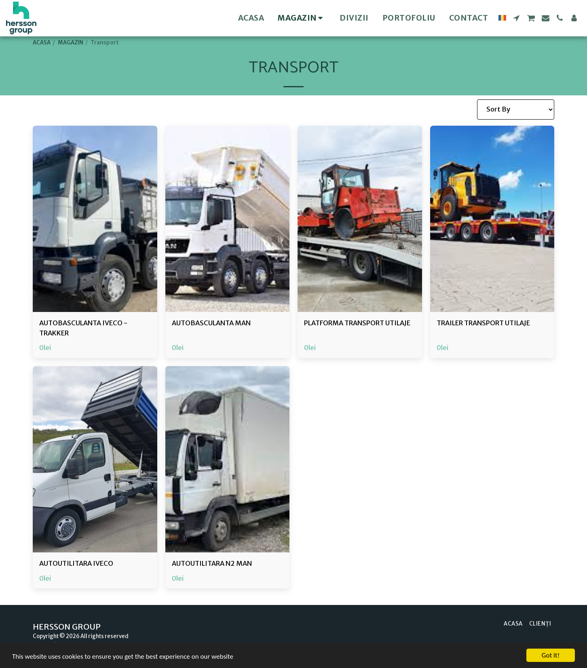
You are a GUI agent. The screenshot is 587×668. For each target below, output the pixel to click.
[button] (516, 18)
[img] (95, 219)
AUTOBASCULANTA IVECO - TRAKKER (83, 328)
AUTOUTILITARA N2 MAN (212, 563)
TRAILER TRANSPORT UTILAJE (483, 323)
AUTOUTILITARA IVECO (76, 563)
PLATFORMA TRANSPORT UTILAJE (357, 323)
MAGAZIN (70, 42)
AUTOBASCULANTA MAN (211, 323)
